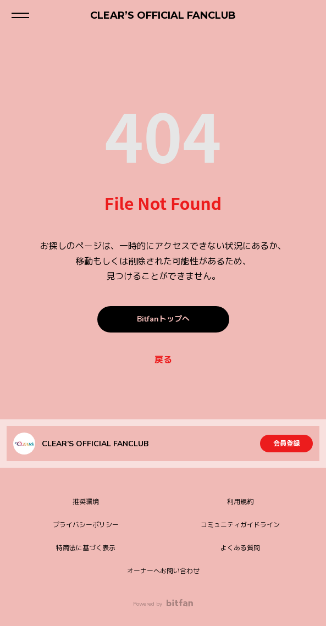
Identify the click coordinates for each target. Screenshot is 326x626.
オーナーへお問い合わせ (163, 571)
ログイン (308, 15)
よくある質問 (240, 548)
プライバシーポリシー (86, 524)
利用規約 (240, 501)
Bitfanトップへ (163, 319)
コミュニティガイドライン (240, 524)
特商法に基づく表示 (85, 548)
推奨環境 (86, 501)
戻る (163, 360)
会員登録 (286, 443)
